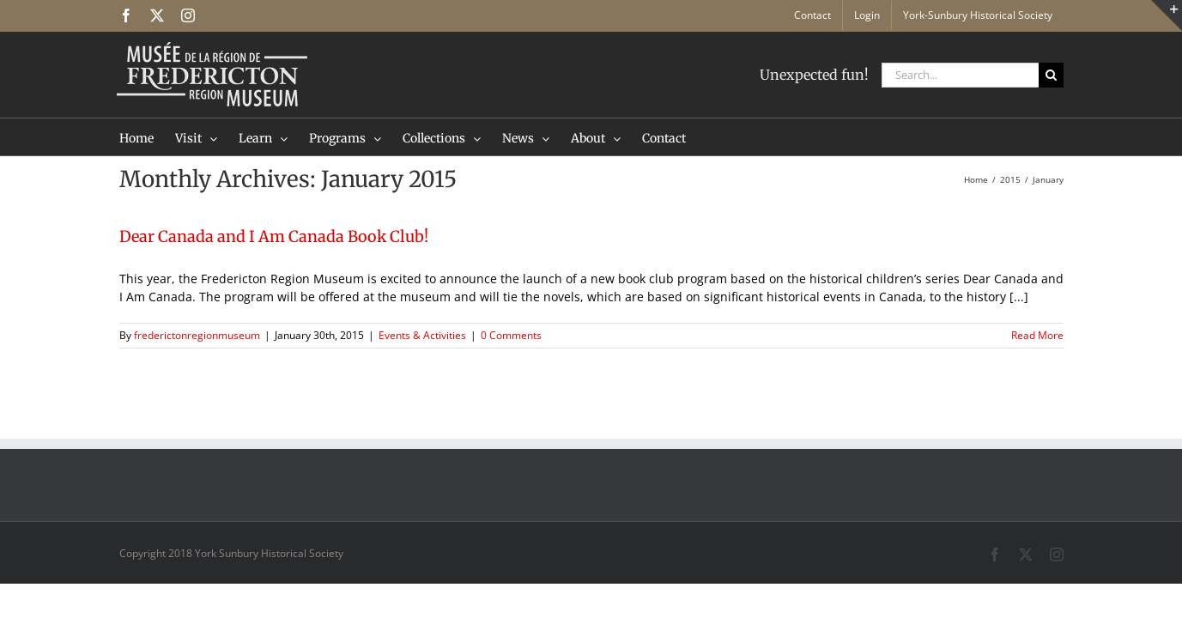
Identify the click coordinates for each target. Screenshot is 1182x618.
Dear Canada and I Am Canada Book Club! (273, 236)
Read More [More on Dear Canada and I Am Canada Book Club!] (1037, 335)
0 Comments (511, 335)
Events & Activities (422, 335)
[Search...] (960, 75)
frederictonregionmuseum (197, 335)
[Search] (1051, 75)
